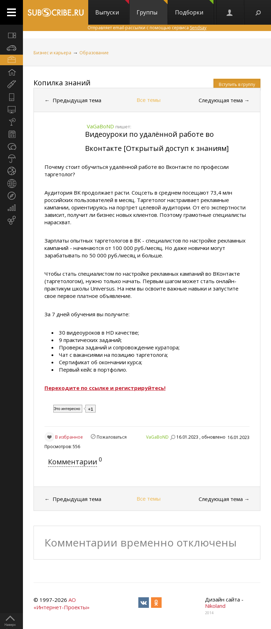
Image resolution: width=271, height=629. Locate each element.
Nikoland (215, 605)
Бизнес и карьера (52, 53)
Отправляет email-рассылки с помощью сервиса (147, 28)
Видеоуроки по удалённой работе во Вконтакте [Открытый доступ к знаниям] (157, 141)
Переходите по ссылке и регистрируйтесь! (104, 387)
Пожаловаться (112, 437)
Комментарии (72, 461)
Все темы (149, 99)
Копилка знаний (62, 82)
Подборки (194, 8)
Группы (152, 8)
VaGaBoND (157, 437)
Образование (94, 53)
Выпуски (112, 8)
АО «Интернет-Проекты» (62, 603)
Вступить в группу (237, 84)
